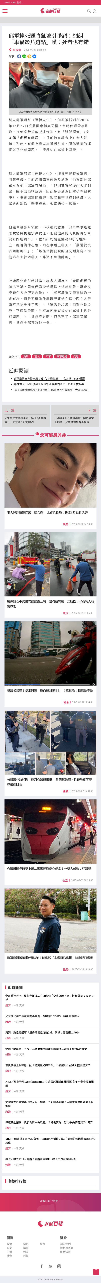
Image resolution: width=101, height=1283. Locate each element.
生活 (65, 880)
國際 (65, 791)
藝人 (37, 356)
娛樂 (65, 524)
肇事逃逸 (62, 356)
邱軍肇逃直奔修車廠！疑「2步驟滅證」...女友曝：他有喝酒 (49, 378)
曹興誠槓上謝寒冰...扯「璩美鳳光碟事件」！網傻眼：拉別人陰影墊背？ (47, 1065)
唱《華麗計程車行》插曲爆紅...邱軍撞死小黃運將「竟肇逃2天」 (52, 390)
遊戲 (42, 1243)
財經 (26, 1243)
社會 (66, 702)
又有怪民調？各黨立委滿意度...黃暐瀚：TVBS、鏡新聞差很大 (42, 1016)
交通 (75, 356)
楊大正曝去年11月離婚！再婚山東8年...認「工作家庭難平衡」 (42, 1159)
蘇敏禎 (17, 50)
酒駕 (25, 356)
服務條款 (65, 1251)
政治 (65, 613)
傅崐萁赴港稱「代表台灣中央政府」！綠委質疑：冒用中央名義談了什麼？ (49, 1122)
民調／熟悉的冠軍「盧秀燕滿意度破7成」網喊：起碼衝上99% (42, 1032)
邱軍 (48, 356)
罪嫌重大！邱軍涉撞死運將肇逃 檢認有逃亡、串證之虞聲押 (49, 384)
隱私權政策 (66, 1247)
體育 (26, 1251)
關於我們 (65, 1243)
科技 (26, 1255)
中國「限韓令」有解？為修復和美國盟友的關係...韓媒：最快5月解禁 (46, 1049)
